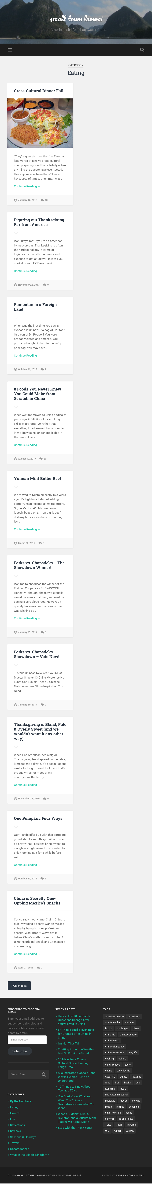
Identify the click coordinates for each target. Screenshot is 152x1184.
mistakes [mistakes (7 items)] (110, 1101)
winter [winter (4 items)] (117, 1131)
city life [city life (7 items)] (133, 1053)
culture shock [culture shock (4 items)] (112, 1065)
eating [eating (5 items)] (108, 1071)
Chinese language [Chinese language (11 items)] (114, 1047)
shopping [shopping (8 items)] (134, 1107)
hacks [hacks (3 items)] (127, 1083)
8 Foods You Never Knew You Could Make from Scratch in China (37, 393)
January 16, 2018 (27, 200)
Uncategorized (19, 1149)
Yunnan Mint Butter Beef (37, 478)
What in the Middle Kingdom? (29, 1155)
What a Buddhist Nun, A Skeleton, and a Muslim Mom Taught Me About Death (77, 1118)
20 (45, 458)
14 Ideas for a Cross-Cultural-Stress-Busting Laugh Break (73, 1063)
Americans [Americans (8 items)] (134, 1016)
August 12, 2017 (27, 458)
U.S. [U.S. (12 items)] (107, 1131)
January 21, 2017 (27, 632)
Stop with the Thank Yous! (75, 1128)
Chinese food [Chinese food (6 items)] (112, 1041)
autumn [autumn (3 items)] (129, 1023)
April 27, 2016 (25, 968)
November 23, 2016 (29, 799)
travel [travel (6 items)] (119, 1125)
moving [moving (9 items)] (136, 1101)
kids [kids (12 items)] (137, 1083)
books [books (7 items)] (108, 1029)
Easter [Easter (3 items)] (127, 1065)
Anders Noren (126, 1175)
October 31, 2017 (27, 369)
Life (12, 1119)
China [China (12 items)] (136, 1029)
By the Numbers (20, 1101)
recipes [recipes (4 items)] (120, 1107)
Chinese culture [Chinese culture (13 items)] (128, 1035)
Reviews (15, 1131)
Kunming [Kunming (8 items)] (110, 1089)
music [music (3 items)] (108, 1107)
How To (15, 1113)
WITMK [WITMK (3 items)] (130, 1131)
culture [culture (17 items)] (122, 1059)
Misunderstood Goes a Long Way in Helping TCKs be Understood (76, 1077)
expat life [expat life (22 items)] (110, 1077)
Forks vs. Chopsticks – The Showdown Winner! (39, 565)
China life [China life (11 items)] (110, 1035)
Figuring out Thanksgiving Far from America (39, 222)
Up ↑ (141, 1175)
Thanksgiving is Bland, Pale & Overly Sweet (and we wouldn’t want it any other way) (40, 731)
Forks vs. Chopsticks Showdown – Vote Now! (36, 654)
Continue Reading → (27, 186)
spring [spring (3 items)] (128, 1113)
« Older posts (19, 986)
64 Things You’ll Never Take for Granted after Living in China (76, 1034)
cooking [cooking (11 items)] (109, 1059)
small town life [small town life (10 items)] (113, 1113)
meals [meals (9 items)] (123, 1089)
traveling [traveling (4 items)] (131, 1125)
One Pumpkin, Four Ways (38, 818)
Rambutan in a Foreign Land (35, 307)
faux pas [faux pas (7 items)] (136, 1077)
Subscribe (19, 1052)
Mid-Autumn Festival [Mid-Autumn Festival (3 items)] (116, 1095)
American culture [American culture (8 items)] (114, 1016)
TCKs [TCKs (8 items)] (108, 1125)
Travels (15, 1143)
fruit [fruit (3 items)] (117, 1083)
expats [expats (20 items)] (123, 1077)
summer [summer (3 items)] (109, 1119)
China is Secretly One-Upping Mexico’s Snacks (37, 901)
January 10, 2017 (27, 705)
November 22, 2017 (29, 285)
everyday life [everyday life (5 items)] (123, 1071)
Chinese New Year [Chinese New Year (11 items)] (115, 1053)
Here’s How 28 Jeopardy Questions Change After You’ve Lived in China (74, 1020)
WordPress (73, 1175)
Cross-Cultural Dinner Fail (38, 90)
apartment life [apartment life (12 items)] (112, 1023)
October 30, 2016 (27, 879)
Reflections (17, 1125)
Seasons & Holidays (23, 1137)
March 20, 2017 (26, 543)
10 (46, 200)
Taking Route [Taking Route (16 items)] (126, 1119)
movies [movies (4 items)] (123, 1101)
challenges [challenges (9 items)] (122, 1029)
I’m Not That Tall (68, 1044)
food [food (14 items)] (107, 1083)
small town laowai (76, 18)
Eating (14, 1107)
